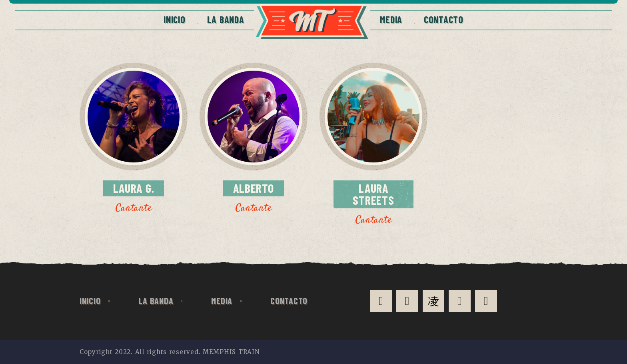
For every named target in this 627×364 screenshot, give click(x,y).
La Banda (225, 19)
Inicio (174, 19)
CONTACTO (443, 19)
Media (391, 19)
